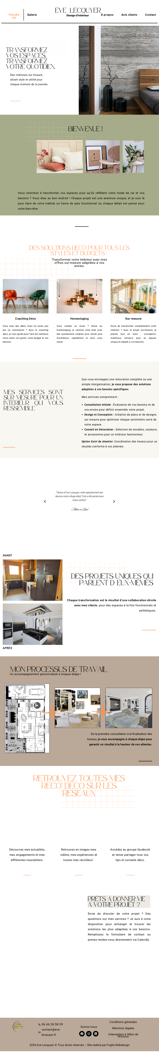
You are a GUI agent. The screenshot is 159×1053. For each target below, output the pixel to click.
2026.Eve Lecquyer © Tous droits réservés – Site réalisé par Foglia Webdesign (80, 1045)
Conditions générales (123, 1022)
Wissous (123, 1036)
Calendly (143, 939)
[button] (45, 501)
